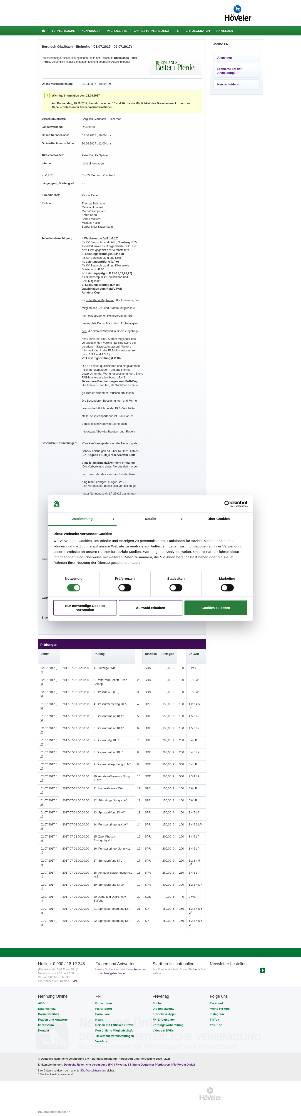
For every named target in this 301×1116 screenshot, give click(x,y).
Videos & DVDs (163, 1030)
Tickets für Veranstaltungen (114, 1036)
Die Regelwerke (163, 1008)
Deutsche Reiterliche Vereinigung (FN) (89, 1064)
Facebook (217, 1003)
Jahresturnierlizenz (151, 30)
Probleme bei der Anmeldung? (229, 71)
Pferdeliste (117, 30)
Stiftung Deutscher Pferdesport (150, 1064)
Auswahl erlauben (150, 608)
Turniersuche (63, 30)
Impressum (46, 1025)
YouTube (216, 1025)
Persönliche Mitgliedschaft (114, 1030)
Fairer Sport (103, 1008)
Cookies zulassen (215, 608)
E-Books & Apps (164, 1014)
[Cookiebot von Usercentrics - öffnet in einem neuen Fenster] (228, 503)
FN (177, 30)
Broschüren (103, 1003)
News (99, 1019)
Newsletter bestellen (228, 964)
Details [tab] (150, 519)
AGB (41, 1003)
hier (195, 969)
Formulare (102, 1014)
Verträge (101, 1041)
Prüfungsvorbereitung (168, 1025)
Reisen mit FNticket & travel (114, 1025)
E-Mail (73, 981)
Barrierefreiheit (48, 1014)
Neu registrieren (228, 84)
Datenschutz (47, 1008)
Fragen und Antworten (54, 1019)
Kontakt (43, 1030)
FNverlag (122, 1064)
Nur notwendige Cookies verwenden (85, 608)
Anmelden (224, 30)
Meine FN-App (220, 1008)
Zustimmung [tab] (82, 519)
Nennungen (91, 30)
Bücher (158, 1003)
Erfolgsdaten (198, 30)
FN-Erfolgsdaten (164, 1019)
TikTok (214, 1019)
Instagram (217, 1014)
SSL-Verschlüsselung (93, 1070)
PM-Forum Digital (183, 1064)
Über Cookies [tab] (219, 519)
